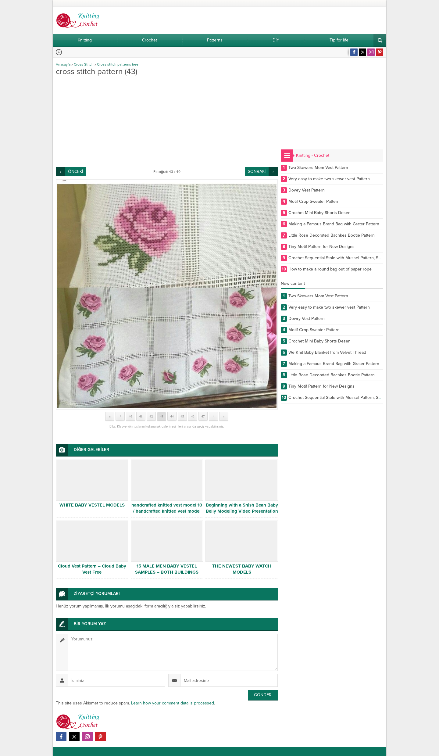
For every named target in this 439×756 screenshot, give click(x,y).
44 (172, 416)
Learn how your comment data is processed (172, 703)
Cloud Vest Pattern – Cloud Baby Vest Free (92, 569)
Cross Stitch (84, 64)
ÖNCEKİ (75, 171)
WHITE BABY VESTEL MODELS (92, 505)
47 (203, 416)
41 (141, 416)
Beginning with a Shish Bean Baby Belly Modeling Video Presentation (242, 508)
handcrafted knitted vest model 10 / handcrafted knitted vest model (166, 508)
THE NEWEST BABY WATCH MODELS (241, 569)
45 (182, 416)
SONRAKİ (257, 171)
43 (161, 416)
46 (193, 416)
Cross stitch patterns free (117, 64)
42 (151, 416)
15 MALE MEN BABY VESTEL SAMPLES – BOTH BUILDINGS (166, 569)
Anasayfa (63, 64)
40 (130, 416)
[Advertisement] (167, 121)
